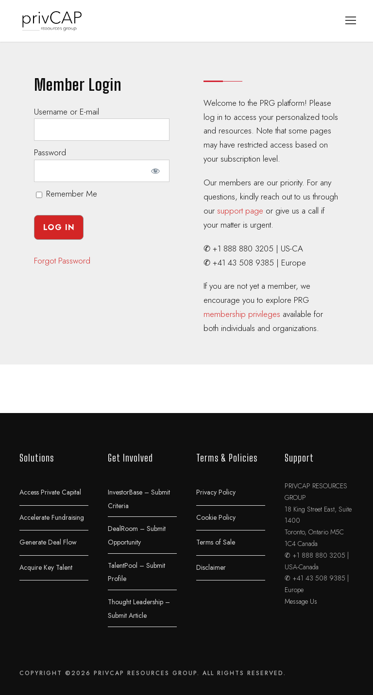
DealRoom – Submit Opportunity (137, 535)
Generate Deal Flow (48, 542)
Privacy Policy (216, 492)
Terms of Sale (215, 542)
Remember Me (66, 193)
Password (50, 152)
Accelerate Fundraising (51, 517)
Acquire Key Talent (45, 567)
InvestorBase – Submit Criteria (139, 499)
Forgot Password (62, 260)
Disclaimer (211, 567)
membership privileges (241, 314)
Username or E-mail (66, 111)
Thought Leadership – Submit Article (139, 608)
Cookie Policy (216, 517)
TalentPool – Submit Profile (136, 571)
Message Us (301, 601)
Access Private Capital (50, 492)
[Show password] (156, 171)
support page (240, 210)
